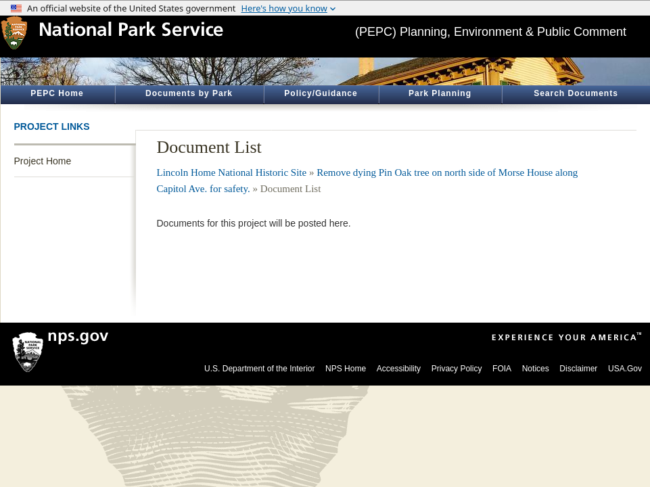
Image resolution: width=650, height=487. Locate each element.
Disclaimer (578, 368)
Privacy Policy (457, 368)
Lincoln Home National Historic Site (232, 172)
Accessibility (399, 368)
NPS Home (345, 368)
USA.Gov (625, 368)
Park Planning (440, 93)
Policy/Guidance (320, 93)
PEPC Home (56, 93)
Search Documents (576, 93)
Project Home (43, 161)
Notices (535, 368)
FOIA (501, 368)
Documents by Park (189, 93)
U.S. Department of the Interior (259, 368)
